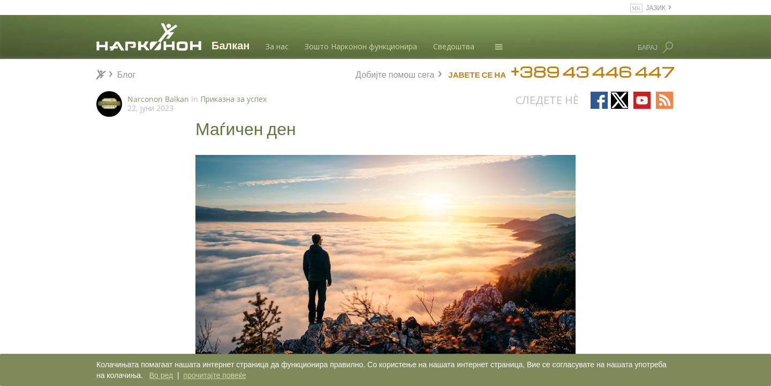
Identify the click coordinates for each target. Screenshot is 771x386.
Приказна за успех (233, 99)
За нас (277, 46)
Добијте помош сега (395, 73)
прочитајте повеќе (214, 375)
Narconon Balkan (158, 99)
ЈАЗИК (656, 7)
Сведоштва (453, 46)
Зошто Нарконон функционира (361, 46)
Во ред (161, 375)
